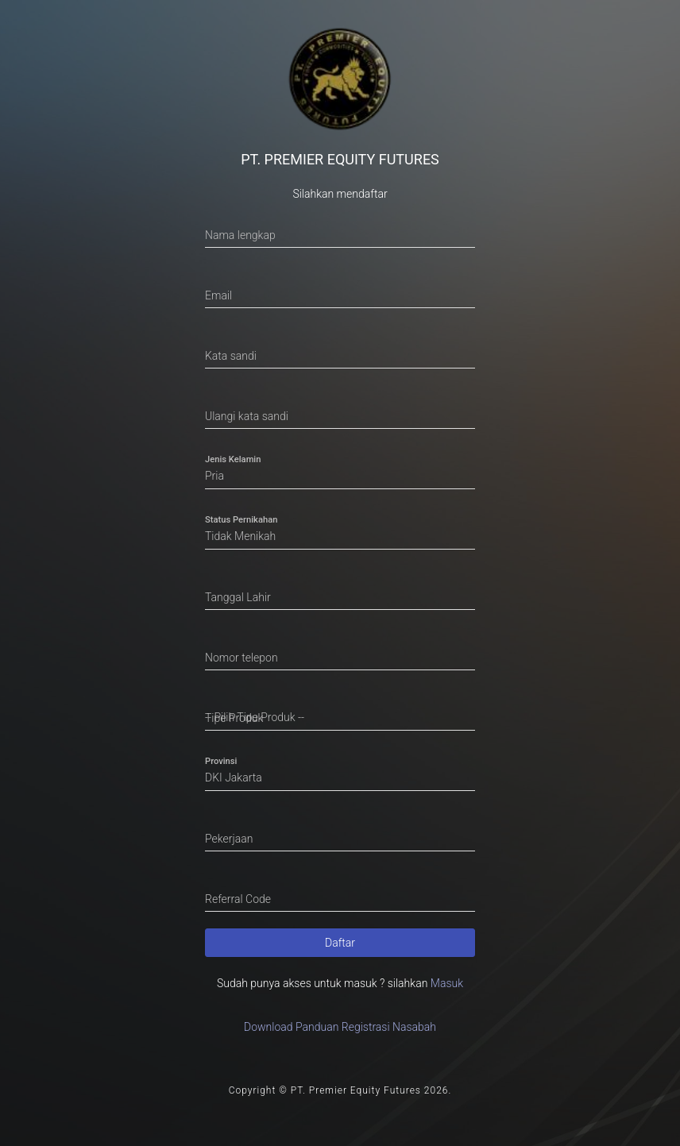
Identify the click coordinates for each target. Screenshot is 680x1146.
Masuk (447, 983)
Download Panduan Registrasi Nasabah (340, 1027)
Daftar (340, 942)
